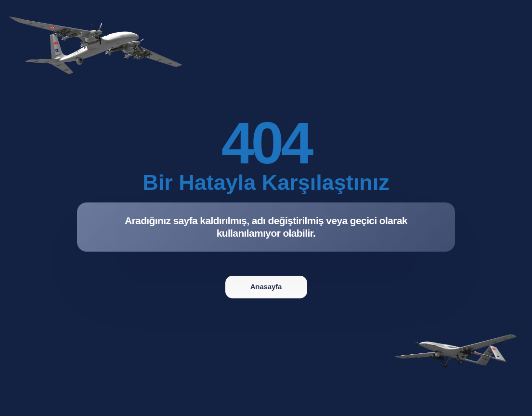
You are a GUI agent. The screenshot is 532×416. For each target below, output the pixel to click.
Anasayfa (266, 286)
